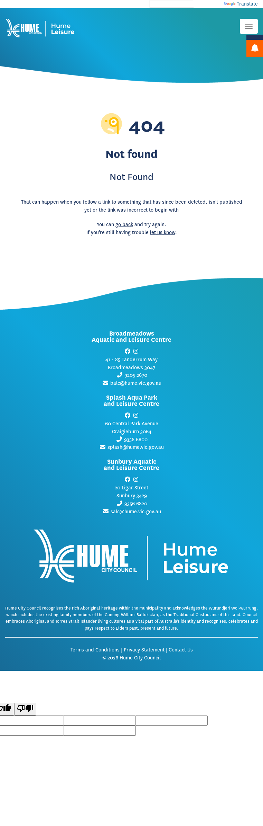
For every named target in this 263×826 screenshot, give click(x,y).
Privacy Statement (144, 650)
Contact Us (181, 650)
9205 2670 (135, 375)
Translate (241, 4)
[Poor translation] (25, 709)
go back (124, 224)
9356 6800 (136, 439)
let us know (162, 232)
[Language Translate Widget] (172, 4)
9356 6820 (135, 503)
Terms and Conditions (95, 650)
